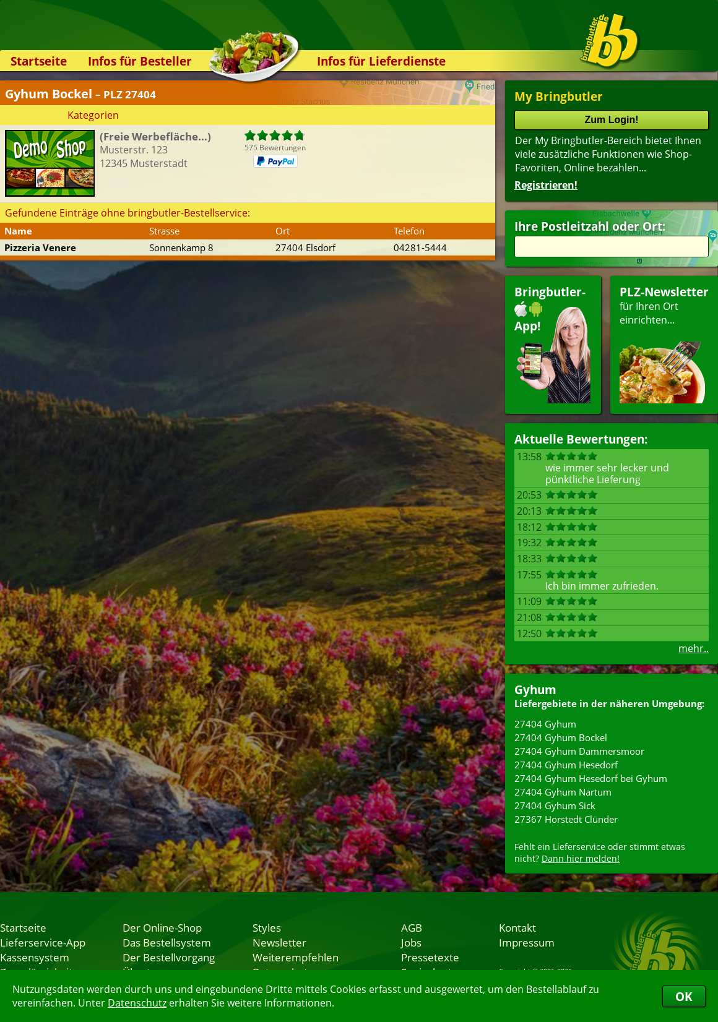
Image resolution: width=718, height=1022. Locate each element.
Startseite (39, 61)
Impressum (527, 942)
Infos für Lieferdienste (381, 61)
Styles (267, 927)
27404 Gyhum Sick (554, 805)
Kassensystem (34, 957)
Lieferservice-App (42, 942)
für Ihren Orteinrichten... (664, 343)
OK (684, 996)
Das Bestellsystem (167, 942)
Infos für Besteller (140, 61)
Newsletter (279, 942)
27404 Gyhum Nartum (563, 792)
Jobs (411, 942)
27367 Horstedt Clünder (566, 819)
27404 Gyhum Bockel (560, 737)
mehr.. (693, 648)
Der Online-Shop (162, 927)
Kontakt (517, 927)
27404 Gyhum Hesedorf (566, 764)
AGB (411, 927)
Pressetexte (430, 957)
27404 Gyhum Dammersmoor (579, 751)
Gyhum (535, 689)
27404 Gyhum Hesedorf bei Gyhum (590, 778)
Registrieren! (545, 185)
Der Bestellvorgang (169, 957)
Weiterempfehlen (296, 957)
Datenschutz (137, 1003)
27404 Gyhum (545, 724)
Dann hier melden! (581, 858)
